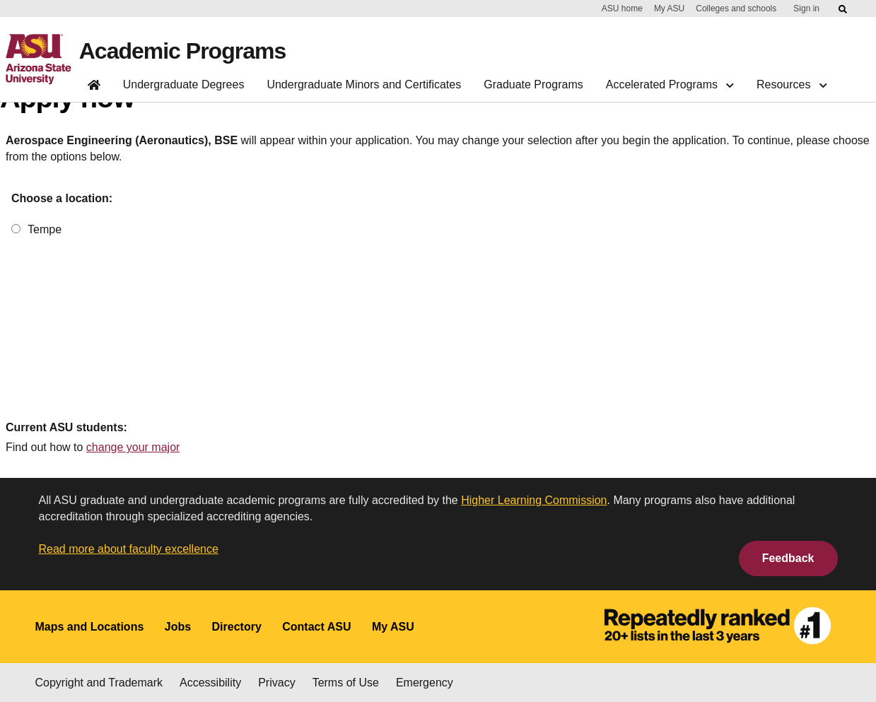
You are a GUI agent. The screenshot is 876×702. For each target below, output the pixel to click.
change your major (133, 447)
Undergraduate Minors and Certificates (364, 84)
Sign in (806, 8)
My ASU (669, 8)
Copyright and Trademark (99, 683)
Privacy (276, 683)
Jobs (178, 627)
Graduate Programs (533, 84)
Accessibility (210, 683)
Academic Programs (182, 51)
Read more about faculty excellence (128, 549)
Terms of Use (346, 683)
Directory (237, 627)
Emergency (424, 683)
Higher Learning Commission (534, 500)
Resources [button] (792, 84)
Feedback (788, 558)
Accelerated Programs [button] (670, 84)
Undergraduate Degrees (184, 84)
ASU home (622, 8)
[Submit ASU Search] (843, 9)
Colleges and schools (736, 8)
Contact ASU (316, 627)
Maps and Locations (89, 627)
